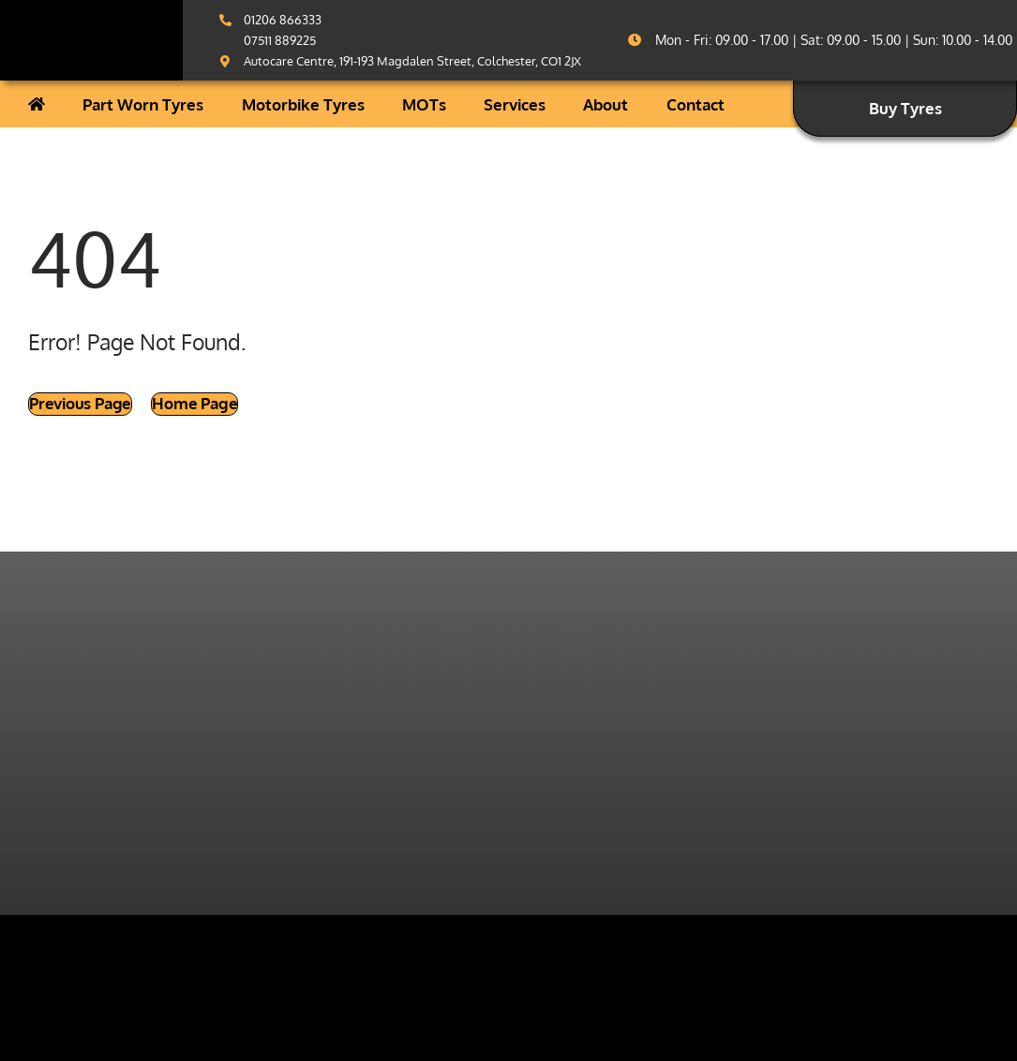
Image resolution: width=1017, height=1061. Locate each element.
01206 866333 (283, 19)
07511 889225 (280, 40)
